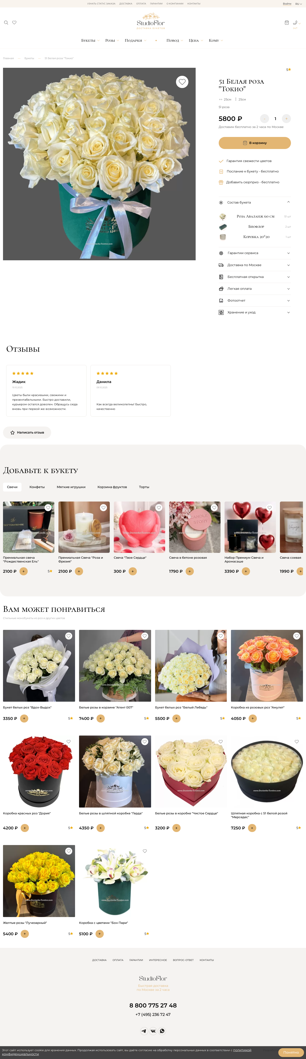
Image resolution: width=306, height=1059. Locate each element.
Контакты (193, 3)
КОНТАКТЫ (207, 960)
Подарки (133, 40)
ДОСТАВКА (99, 960)
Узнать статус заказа (101, 3)
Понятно (291, 1052)
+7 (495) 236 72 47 (153, 1014)
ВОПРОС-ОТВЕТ (183, 960)
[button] (6, 21)
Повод (173, 40)
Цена (194, 40)
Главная (8, 58)
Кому (214, 40)
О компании (175, 3)
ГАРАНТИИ (136, 960)
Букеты (88, 40)
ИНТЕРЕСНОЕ (158, 960)
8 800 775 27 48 (153, 1005)
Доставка (125, 3)
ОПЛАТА (118, 960)
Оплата (141, 3)
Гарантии (156, 3)
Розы (110, 40)
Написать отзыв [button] (27, 432)
